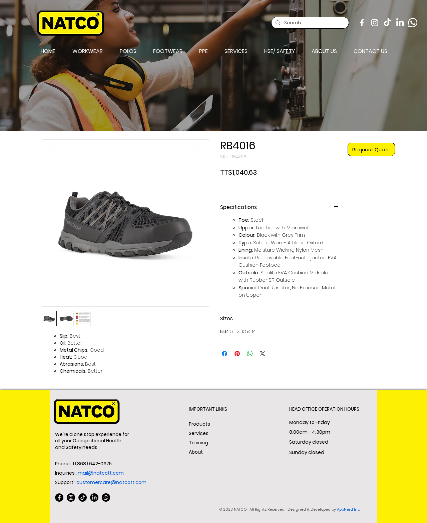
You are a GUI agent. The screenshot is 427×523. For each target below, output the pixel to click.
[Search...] (309, 23)
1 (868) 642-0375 (92, 463)
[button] (128, 51)
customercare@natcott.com (111, 482)
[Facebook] (362, 22)
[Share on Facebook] (225, 354)
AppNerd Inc (348, 509)
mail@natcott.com (101, 473)
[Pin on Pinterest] (237, 354)
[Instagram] (374, 22)
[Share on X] (263, 354)
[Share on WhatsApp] (250, 354)
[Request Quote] (371, 149)
